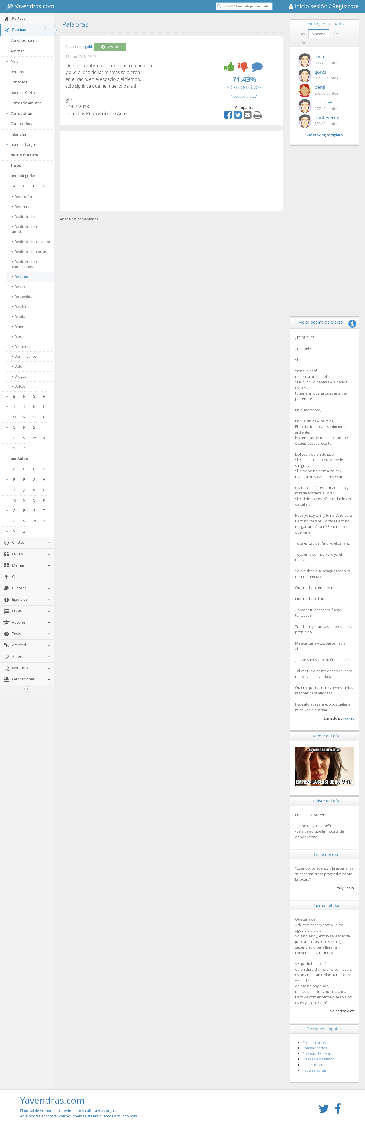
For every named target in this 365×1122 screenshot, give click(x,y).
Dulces (18, 386)
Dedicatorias (23, 216)
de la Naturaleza (24, 155)
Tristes (16, 165)
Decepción (22, 196)
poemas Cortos (23, 92)
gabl (88, 46)
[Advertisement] (171, 171)
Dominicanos (24, 356)
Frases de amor (315, 1064)
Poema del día (325, 905)
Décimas (20, 206)
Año (302, 42)
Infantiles (18, 134)
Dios (17, 336)
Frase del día (326, 854)
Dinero (19, 326)
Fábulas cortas (314, 1070)
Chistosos (19, 82)
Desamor (21, 276)
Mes (335, 33)
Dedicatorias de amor (31, 241)
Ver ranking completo (324, 135)
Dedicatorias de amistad (26, 229)
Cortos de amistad (26, 102)
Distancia (21, 346)
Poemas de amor (316, 1053)
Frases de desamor (318, 1059)
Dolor (18, 366)
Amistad (18, 51)
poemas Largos (23, 144)
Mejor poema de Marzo (320, 322)
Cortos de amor (24, 113)
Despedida (22, 296)
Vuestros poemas (25, 40)
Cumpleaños (21, 123)
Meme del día (326, 736)
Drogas (19, 376)
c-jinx (349, 718)
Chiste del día (326, 801)
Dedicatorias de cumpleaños (26, 264)
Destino (19, 306)
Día (302, 33)
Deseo (18, 286)
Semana (318, 33)
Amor (15, 61)
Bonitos (17, 71)
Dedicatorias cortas (29, 251)
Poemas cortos (314, 1048)
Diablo (18, 316)
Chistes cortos (314, 1042)
